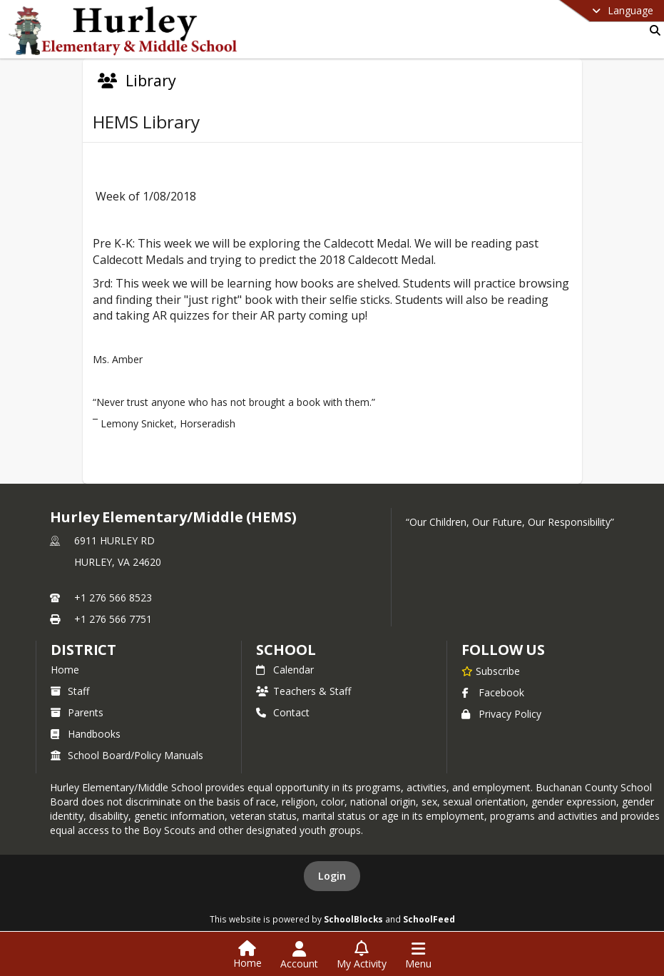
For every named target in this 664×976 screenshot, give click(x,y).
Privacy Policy (501, 714)
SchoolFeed (429, 919)
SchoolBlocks (353, 919)
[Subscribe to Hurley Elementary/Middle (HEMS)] (490, 670)
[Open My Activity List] (362, 955)
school (285, 649)
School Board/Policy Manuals (127, 755)
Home (65, 669)
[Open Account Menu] (299, 955)
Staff (70, 691)
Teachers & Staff (303, 691)
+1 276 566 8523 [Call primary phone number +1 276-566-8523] (113, 597)
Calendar (285, 669)
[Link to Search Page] (652, 30)
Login (332, 876)
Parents (77, 712)
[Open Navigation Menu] (418, 955)
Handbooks (86, 734)
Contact (283, 712)
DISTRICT (83, 649)
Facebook (492, 692)
